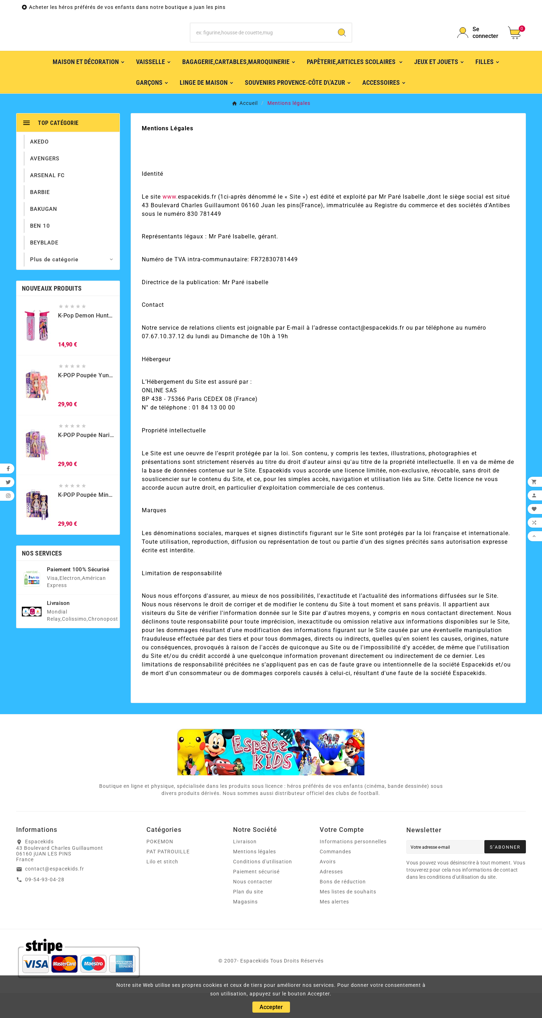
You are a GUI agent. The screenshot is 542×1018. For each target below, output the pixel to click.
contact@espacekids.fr (54, 894)
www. (170, 221)
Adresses (331, 897)
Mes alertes (334, 927)
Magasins (245, 927)
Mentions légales (254, 876)
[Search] (342, 45)
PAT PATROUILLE (168, 876)
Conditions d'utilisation (262, 886)
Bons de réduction (343, 907)
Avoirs (328, 886)
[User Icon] (478, 45)
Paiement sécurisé (256, 897)
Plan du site (248, 917)
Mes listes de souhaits (348, 917)
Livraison (245, 866)
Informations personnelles (353, 866)
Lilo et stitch (162, 886)
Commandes (335, 876)
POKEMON (159, 866)
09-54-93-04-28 (44, 904)
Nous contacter (252, 907)
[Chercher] (261, 45)
